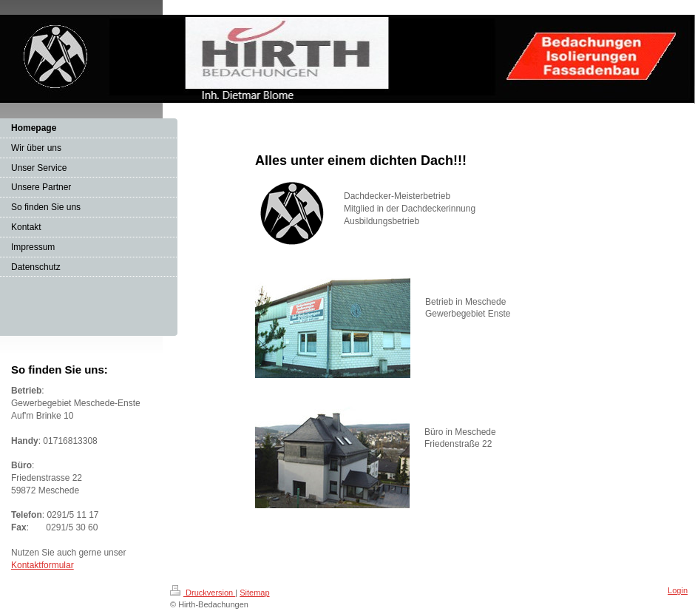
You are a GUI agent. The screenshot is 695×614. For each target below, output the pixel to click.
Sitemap (254, 592)
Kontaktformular (42, 565)
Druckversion (202, 592)
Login (678, 590)
